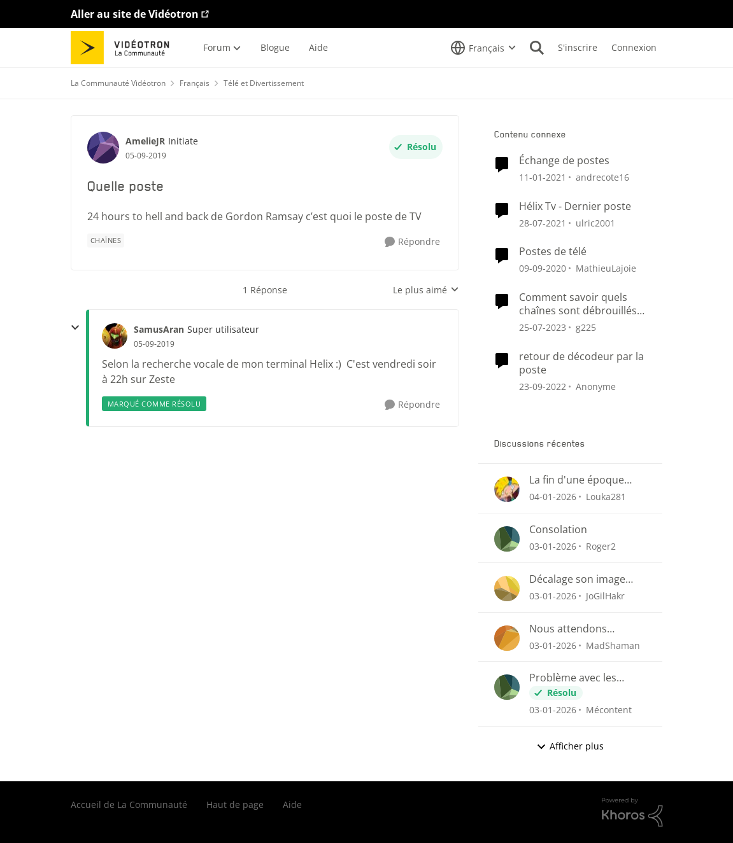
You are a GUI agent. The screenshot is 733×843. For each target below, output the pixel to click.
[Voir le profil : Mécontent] (507, 687)
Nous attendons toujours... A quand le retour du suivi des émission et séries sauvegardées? (580, 629)
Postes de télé (553, 251)
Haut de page (235, 804)
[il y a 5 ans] (542, 222)
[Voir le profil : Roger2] (507, 539)
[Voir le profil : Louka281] (507, 489)
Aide (292, 804)
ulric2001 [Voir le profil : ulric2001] (595, 222)
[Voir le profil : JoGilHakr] (507, 588)
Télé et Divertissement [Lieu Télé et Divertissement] (264, 83)
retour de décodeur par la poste (581, 363)
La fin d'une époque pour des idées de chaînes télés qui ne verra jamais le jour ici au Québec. (581, 480)
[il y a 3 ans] (542, 327)
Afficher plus (570, 746)
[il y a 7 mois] (552, 496)
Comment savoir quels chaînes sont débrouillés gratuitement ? (578, 304)
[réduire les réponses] (75, 327)
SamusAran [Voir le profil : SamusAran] (159, 329)
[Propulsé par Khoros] (632, 812)
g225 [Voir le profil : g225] (586, 327)
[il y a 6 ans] (542, 177)
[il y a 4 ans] (542, 386)
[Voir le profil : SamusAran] (114, 336)
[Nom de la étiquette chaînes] (106, 240)
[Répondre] (412, 242)
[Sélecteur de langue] (483, 47)
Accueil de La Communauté (129, 804)
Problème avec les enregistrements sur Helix (578, 678)
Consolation (558, 529)
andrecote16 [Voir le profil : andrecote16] (602, 177)
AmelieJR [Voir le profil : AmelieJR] (145, 141)
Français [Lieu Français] (195, 83)
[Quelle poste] (154, 344)
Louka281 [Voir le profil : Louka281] (606, 497)
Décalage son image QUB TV (577, 579)
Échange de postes (564, 160)
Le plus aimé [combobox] (426, 290)
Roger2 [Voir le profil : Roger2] (601, 546)
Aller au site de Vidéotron (135, 14)
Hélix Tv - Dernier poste (575, 206)
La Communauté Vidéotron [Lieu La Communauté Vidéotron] (118, 83)
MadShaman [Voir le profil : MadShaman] (613, 645)
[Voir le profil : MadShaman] (507, 638)
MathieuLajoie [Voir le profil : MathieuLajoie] (606, 268)
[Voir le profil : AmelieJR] (103, 148)
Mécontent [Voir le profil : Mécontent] (609, 710)
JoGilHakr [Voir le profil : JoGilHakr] (605, 596)
